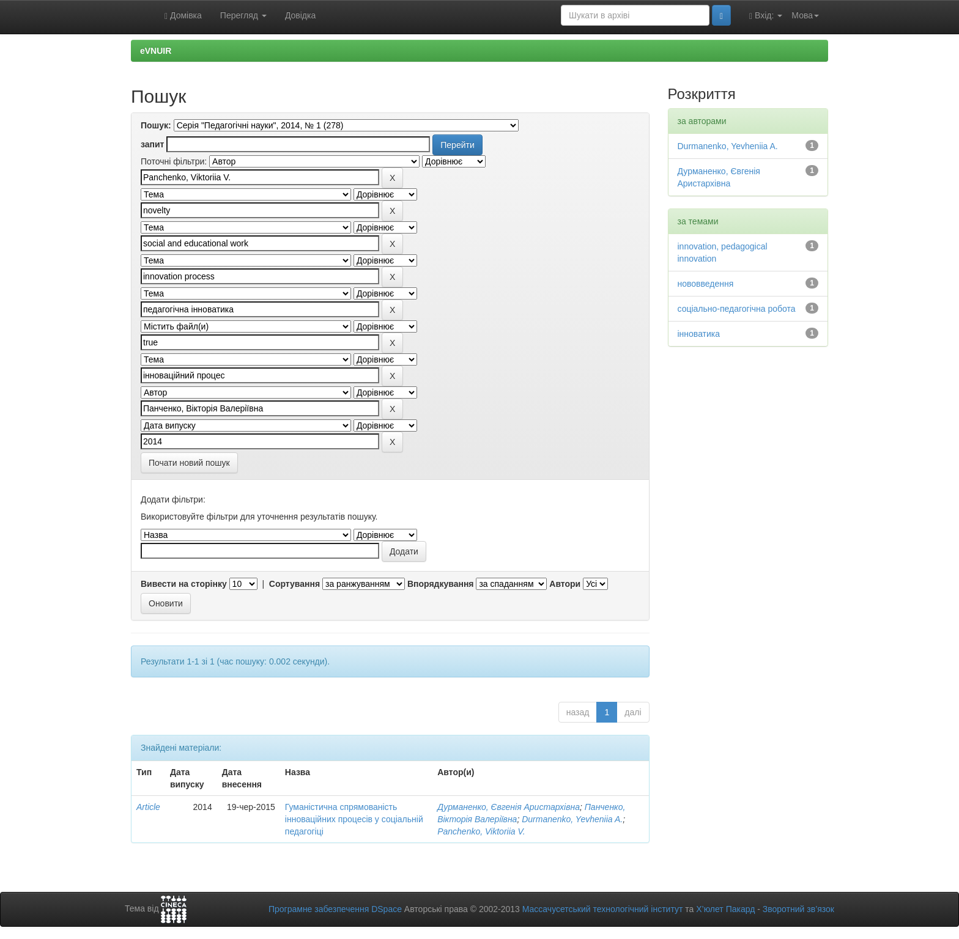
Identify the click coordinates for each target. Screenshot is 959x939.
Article (148, 807)
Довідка (300, 15)
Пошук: (156, 125)
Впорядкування (440, 584)
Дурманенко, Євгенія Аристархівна (508, 807)
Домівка (183, 15)
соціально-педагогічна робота (737, 309)
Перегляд (243, 15)
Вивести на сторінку (184, 584)
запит (152, 144)
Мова (805, 15)
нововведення (706, 284)
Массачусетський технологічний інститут (602, 909)
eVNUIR (155, 51)
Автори (564, 584)
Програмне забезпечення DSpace (335, 909)
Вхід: (765, 15)
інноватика (699, 334)
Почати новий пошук (189, 463)
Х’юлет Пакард (725, 909)
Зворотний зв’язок (798, 909)
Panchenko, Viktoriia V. (481, 831)
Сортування (294, 584)
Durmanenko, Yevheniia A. (572, 819)
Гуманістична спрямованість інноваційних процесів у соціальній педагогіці (354, 819)
